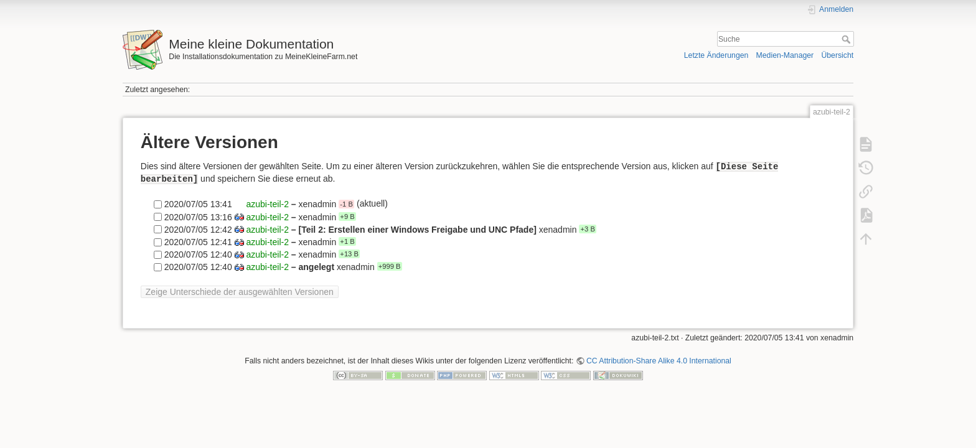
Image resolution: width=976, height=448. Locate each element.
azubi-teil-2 (267, 204)
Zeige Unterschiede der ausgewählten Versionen (240, 292)
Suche (847, 39)
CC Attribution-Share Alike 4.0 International (658, 361)
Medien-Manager (785, 55)
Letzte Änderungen (716, 55)
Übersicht (837, 55)
